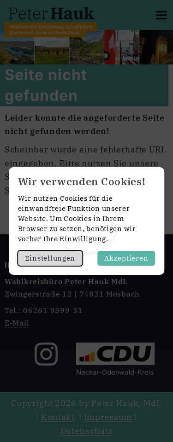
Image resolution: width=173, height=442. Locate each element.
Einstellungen (50, 258)
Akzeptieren (126, 258)
